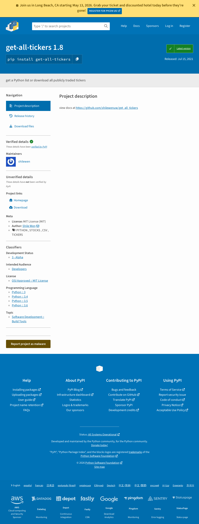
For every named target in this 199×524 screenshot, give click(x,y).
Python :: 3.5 (20, 301)
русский (154, 485)
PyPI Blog (74, 390)
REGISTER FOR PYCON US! (103, 11)
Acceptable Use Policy (171, 410)
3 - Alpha (17, 257)
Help (124, 26)
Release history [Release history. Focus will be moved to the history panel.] (21, 116)
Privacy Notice (171, 405)
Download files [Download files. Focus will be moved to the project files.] (21, 126)
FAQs (26, 410)
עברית (165, 485)
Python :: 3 (18, 292)
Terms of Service (171, 390)
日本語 (50, 485)
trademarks (135, 452)
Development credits (122, 410)
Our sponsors (75, 410)
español (28, 485)
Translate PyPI (122, 400)
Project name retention (25, 405)
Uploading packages (25, 395)
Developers (19, 269)
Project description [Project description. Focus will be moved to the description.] (24, 106)
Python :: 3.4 (20, 297)
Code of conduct (171, 400)
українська (85, 485)
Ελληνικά (98, 485)
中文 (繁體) (140, 485)
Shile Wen (29, 226)
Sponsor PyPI (124, 405)
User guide (25, 400)
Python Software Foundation (98, 456)
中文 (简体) (125, 485)
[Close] (194, 5)
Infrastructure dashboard (73, 395)
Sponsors (152, 26)
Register (185, 26)
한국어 (190, 485)
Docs (136, 26)
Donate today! (99, 445)
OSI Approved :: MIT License (30, 281)
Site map (99, 467)
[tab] (28, 106)
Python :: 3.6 (20, 305)
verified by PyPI (39, 147)
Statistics (75, 400)
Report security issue (172, 395)
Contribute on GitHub (122, 395)
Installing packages (25, 390)
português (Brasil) (67, 485)
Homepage (18, 200)
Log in (169, 26)
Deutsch (111, 485)
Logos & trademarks (75, 405)
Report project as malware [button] (28, 344)
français (39, 485)
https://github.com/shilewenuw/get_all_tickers (107, 108)
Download (18, 207)
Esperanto (178, 485)
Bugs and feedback (124, 390)
